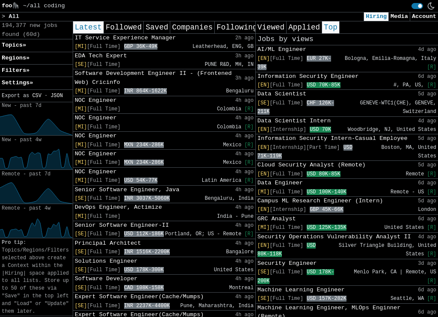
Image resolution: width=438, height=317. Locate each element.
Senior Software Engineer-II (122, 225)
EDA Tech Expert (101, 56)
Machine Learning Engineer (301, 290)
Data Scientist (281, 94)
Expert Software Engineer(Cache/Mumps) (139, 296)
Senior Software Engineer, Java (127, 190)
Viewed (270, 27)
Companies (192, 27)
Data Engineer (280, 183)
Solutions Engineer (106, 261)
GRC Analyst (276, 219)
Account (424, 16)
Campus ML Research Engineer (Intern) (320, 201)
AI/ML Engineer (281, 49)
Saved (156, 27)
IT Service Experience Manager (125, 38)
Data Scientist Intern (294, 121)
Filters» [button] (16, 70)
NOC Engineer (96, 100)
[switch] (417, 6)
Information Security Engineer (308, 76)
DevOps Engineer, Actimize (118, 207)
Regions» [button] (16, 58)
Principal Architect (108, 243)
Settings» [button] (17, 83)
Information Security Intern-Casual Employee (332, 138)
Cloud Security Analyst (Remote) (311, 165)
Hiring (376, 16)
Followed (124, 27)
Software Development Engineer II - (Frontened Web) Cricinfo (153, 77)
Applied (304, 27)
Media (399, 16)
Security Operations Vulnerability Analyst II (334, 237)
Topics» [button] (14, 45)
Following (236, 27)
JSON (56, 96)
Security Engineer (287, 263)
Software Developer (106, 279)
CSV (36, 96)
